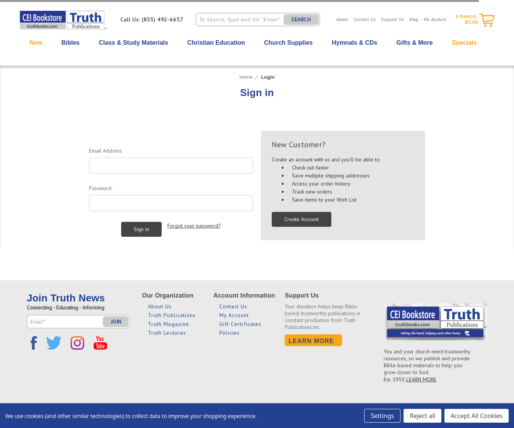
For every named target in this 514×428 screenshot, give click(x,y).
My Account (435, 19)
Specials (464, 42)
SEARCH (301, 19)
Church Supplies (288, 42)
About (342, 19)
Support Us (392, 19)
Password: (100, 188)
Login (267, 77)
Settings (382, 416)
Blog (413, 19)
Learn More (311, 341)
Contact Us (364, 19)
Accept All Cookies (477, 416)
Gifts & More (414, 42)
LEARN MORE (421, 379)
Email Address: (105, 150)
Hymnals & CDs (354, 42)
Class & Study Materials (133, 42)
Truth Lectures (167, 332)
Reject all (422, 416)
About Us (160, 306)
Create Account (301, 219)
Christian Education (216, 42)
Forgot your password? (194, 225)
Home (246, 77)
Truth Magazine (168, 324)
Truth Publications (172, 315)
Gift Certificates (240, 324)
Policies (229, 332)
